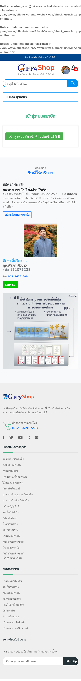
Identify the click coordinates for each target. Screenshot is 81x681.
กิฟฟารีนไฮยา (10, 518)
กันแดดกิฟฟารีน (11, 592)
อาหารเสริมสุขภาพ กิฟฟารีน (18, 494)
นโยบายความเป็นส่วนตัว (16, 628)
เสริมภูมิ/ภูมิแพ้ (11, 506)
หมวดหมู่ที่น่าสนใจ (17, 97)
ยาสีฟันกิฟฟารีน (11, 535)
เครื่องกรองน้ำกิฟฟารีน (15, 476)
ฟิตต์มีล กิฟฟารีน (12, 464)
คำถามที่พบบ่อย (11, 616)
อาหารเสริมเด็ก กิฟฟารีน (16, 500)
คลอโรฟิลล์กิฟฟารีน (13, 604)
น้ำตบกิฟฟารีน (10, 523)
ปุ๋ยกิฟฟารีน (9, 610)
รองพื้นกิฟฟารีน (11, 512)
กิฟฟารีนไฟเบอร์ (11, 488)
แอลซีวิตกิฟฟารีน (12, 598)
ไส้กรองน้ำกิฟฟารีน (13, 482)
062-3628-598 (18, 276)
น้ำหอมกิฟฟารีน (11, 547)
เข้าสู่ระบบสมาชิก (12, 557)
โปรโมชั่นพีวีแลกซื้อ (13, 458)
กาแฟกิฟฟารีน (10, 470)
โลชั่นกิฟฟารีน (10, 529)
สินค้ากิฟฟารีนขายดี (13, 541)
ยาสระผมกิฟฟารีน (12, 580)
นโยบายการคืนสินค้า (14, 622)
